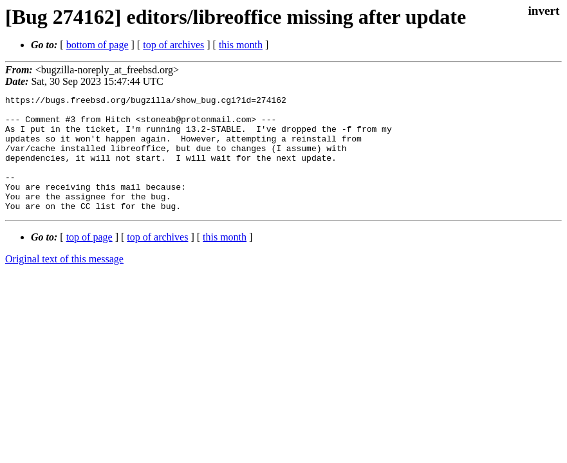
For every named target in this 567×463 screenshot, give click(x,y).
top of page (89, 260)
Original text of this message (64, 282)
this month (241, 44)
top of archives (173, 44)
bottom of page (97, 44)
